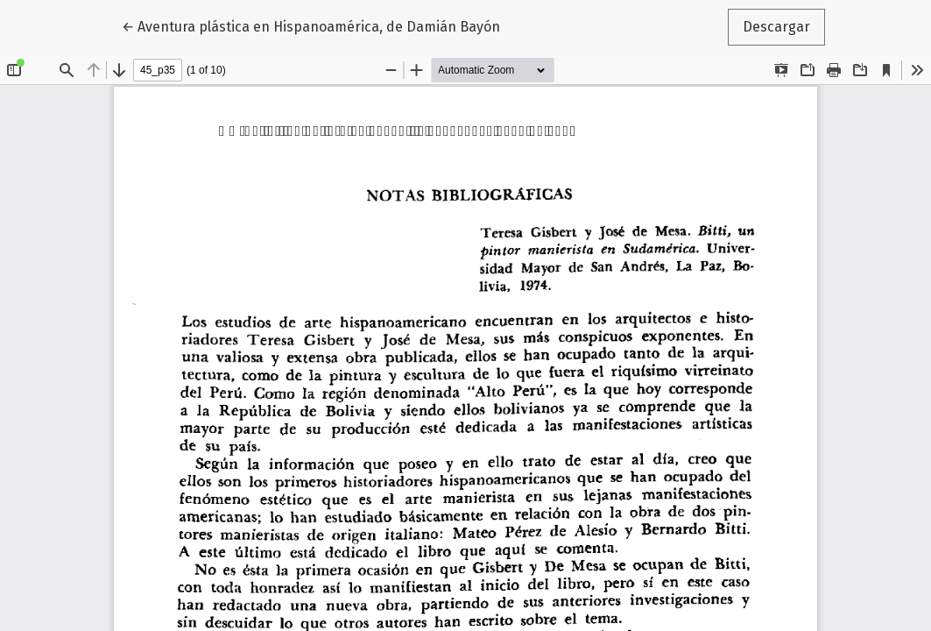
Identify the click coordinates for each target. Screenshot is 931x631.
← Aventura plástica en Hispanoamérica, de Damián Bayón (311, 25)
